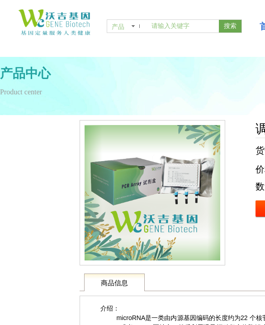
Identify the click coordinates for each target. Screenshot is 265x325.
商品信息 (114, 283)
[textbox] (183, 26)
